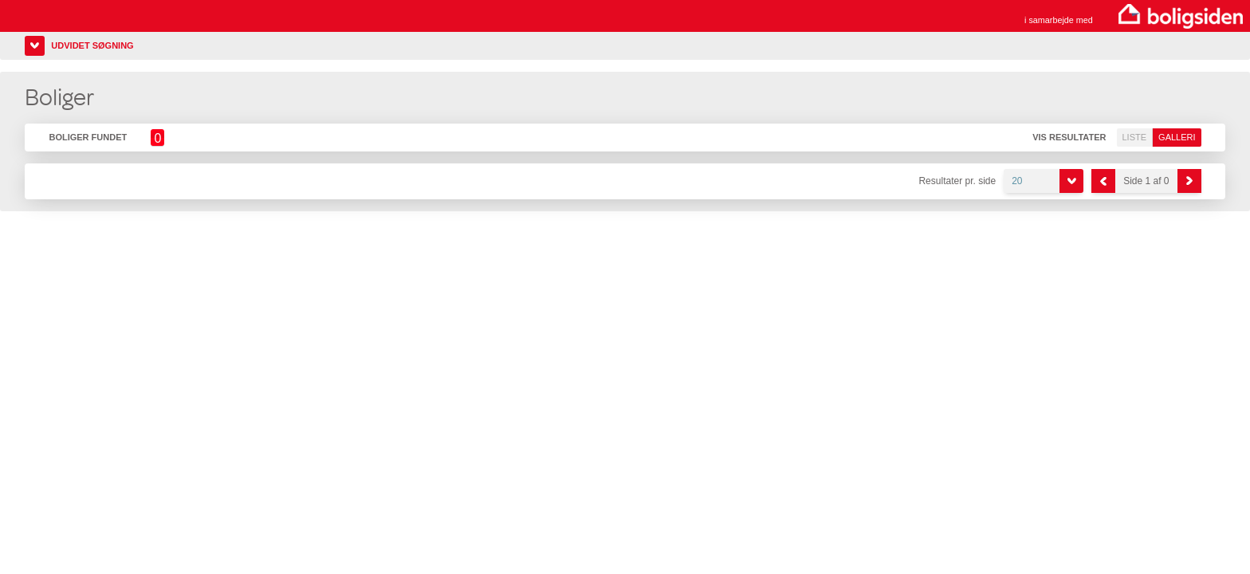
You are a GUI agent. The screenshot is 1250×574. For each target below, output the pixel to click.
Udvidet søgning (92, 45)
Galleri (1176, 137)
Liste (1134, 137)
